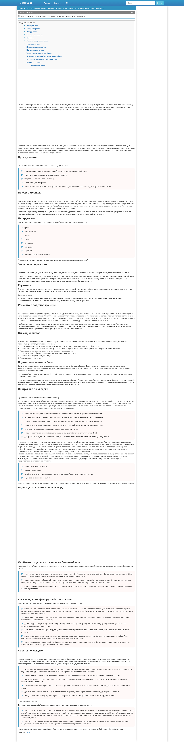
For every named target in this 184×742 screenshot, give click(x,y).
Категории (58, 3)
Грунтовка (30, 38)
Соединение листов (38, 65)
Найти (159, 3)
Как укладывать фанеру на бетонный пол (42, 59)
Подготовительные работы (36, 47)
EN (67, 3)
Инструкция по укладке (35, 50)
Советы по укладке (34, 62)
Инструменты (32, 32)
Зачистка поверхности (35, 35)
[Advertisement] (76, 87)
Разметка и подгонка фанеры (37, 41)
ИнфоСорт (26, 3)
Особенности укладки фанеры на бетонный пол (44, 56)
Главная (47, 3)
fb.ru (28, 733)
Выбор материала (33, 29)
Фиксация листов (33, 44)
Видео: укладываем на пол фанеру (39, 53)
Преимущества (32, 25)
